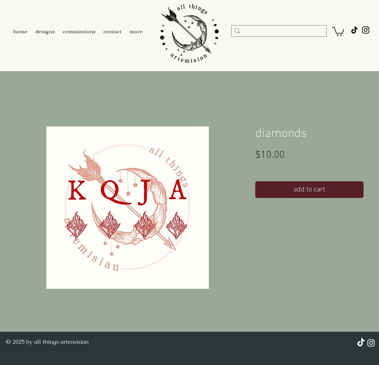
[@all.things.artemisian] (365, 30)
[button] (338, 31)
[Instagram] (371, 343)
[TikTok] (354, 30)
